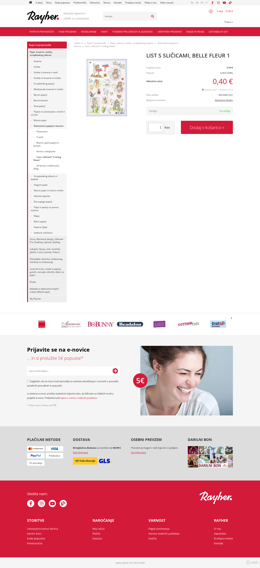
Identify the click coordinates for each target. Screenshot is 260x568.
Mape (37, 215)
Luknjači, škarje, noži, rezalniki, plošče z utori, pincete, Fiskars (45, 250)
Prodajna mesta (133, 2)
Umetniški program (169, 31)
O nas (217, 528)
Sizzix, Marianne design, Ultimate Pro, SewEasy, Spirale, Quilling (46, 241)
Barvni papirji (40, 94)
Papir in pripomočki (41, 31)
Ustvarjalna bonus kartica (42, 528)
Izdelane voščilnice (43, 232)
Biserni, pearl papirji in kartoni (46, 144)
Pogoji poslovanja (158, 528)
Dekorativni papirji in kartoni (48, 125)
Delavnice (95, 2)
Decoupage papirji (43, 201)
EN (202, 2)
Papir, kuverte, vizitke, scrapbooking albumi (41, 53)
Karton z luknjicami (45, 151)
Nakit (104, 31)
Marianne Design (224, 100)
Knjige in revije (195, 31)
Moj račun (98, 528)
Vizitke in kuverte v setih (46, 72)
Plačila (96, 533)
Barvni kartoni (41, 100)
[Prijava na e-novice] (115, 370)
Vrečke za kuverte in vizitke (47, 78)
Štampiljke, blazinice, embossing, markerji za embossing (46, 260)
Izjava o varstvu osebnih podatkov (78, 398)
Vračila (152, 538)
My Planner (35, 298)
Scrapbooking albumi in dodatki (44, 178)
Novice (106, 2)
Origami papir (41, 184)
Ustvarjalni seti (218, 31)
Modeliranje (88, 31)
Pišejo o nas (151, 2)
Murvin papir (40, 120)
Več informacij (80, 452)
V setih (39, 137)
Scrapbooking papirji (44, 83)
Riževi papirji (40, 221)
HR (197, 2)
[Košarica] (218, 11)
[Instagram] (218, 2)
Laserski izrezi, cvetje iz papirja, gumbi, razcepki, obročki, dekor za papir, (47, 272)
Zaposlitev (220, 533)
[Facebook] (212, 2)
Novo (48, 2)
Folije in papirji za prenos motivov (45, 209)
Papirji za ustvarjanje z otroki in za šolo (48, 113)
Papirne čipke (40, 227)
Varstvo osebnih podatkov (163, 533)
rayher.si (78, 43)
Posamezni (41, 131)
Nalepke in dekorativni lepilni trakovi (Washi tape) (44, 290)
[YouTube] (224, 2)
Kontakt (118, 2)
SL (192, 2)
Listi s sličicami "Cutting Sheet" (47, 158)
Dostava (97, 538)
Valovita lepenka (42, 196)
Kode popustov (62, 2)
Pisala (33, 281)
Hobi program (67, 31)
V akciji (39, 2)
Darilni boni (34, 533)
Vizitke (37, 66)
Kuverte (38, 61)
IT (206, 2)
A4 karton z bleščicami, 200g (46, 167)
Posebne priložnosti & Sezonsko (132, 31)
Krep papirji (39, 106)
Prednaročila (79, 2)
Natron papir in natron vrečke (48, 190)
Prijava (228, 22)
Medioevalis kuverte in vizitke (48, 89)
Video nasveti (167, 2)
